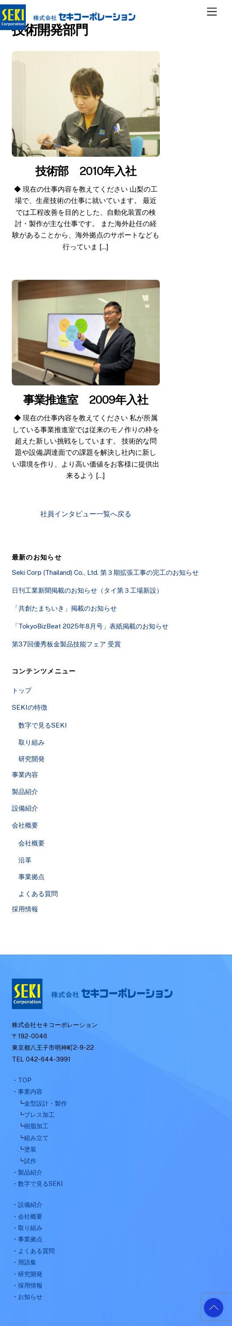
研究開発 (31, 759)
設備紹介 (25, 808)
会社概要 (25, 825)
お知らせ (30, 1296)
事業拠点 (31, 876)
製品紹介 (25, 791)
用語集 (27, 1262)
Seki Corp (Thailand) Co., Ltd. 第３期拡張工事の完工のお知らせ (105, 572)
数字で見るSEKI (42, 725)
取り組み (31, 742)
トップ (22, 690)
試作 (30, 1161)
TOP (25, 1080)
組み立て (36, 1137)
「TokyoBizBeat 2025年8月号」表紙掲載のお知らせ (90, 626)
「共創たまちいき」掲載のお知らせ (64, 608)
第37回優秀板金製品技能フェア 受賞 (66, 644)
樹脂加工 (36, 1126)
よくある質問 (38, 893)
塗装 (30, 1149)
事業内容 (25, 774)
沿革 (25, 860)
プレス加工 (39, 1114)
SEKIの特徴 (29, 707)
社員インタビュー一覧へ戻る (85, 514)
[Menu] (212, 12)
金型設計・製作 (45, 1103)
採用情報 (25, 909)
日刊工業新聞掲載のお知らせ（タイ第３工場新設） (87, 590)
